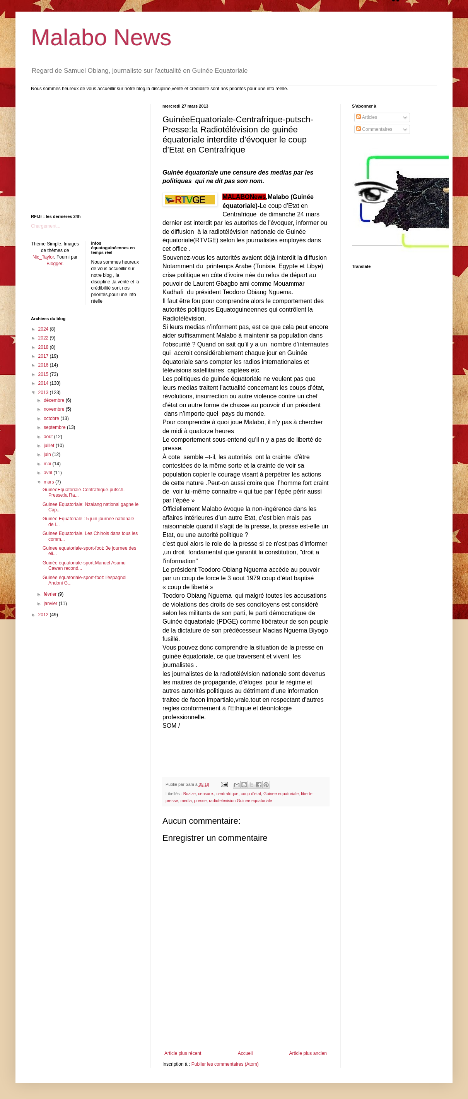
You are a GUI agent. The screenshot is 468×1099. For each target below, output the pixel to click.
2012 (44, 614)
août (49, 436)
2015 (44, 374)
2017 (44, 356)
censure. (206, 793)
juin (48, 454)
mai (48, 463)
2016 (44, 365)
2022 (44, 338)
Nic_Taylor (43, 257)
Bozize (189, 793)
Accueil (245, 1053)
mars (49, 482)
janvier (51, 603)
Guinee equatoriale (281, 793)
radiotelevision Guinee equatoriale (240, 800)
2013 (44, 392)
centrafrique (227, 793)
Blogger (54, 263)
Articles (366, 117)
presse (200, 800)
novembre (55, 409)
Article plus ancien (308, 1053)
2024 (44, 329)
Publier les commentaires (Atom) (225, 1064)
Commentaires (374, 129)
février (51, 594)
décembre (55, 400)
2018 (44, 347)
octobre (52, 418)
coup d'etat (251, 793)
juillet (50, 445)
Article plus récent (182, 1053)
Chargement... (45, 226)
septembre (55, 427)
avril (48, 472)
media (185, 800)
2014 (44, 383)
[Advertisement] (245, 1029)
